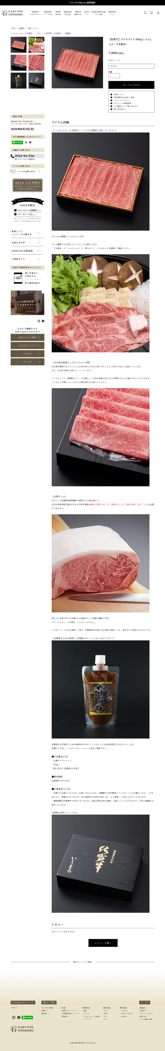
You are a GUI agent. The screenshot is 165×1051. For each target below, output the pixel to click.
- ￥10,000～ (124, 1016)
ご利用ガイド (143, 1011)
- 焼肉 (85, 1011)
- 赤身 (105, 1013)
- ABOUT (14, 1008)
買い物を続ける (118, 109)
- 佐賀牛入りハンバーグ (68, 1011)
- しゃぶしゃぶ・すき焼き (91, 1016)
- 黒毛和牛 (64, 1016)
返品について (117, 94)
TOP (13, 28)
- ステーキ (86, 1013)
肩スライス (33, 28)
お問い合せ (143, 1016)
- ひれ (105, 1011)
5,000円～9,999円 (52, 33)
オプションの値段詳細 (120, 103)
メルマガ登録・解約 (145, 1019)
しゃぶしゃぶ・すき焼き (22, 33)
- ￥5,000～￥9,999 (126, 1013)
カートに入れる (131, 85)
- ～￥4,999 (123, 1011)
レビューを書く (103, 943)
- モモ (105, 1019)
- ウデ (105, 1016)
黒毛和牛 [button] (44, 1013)
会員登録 (142, 1008)
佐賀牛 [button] (43, 1011)
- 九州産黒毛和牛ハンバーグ (70, 1013)
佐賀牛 (22, 28)
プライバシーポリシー (120, 100)
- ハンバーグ (87, 1019)
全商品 (67, 33)
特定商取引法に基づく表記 (122, 97)
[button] (27, 337)
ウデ (39, 33)
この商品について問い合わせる (124, 106)
